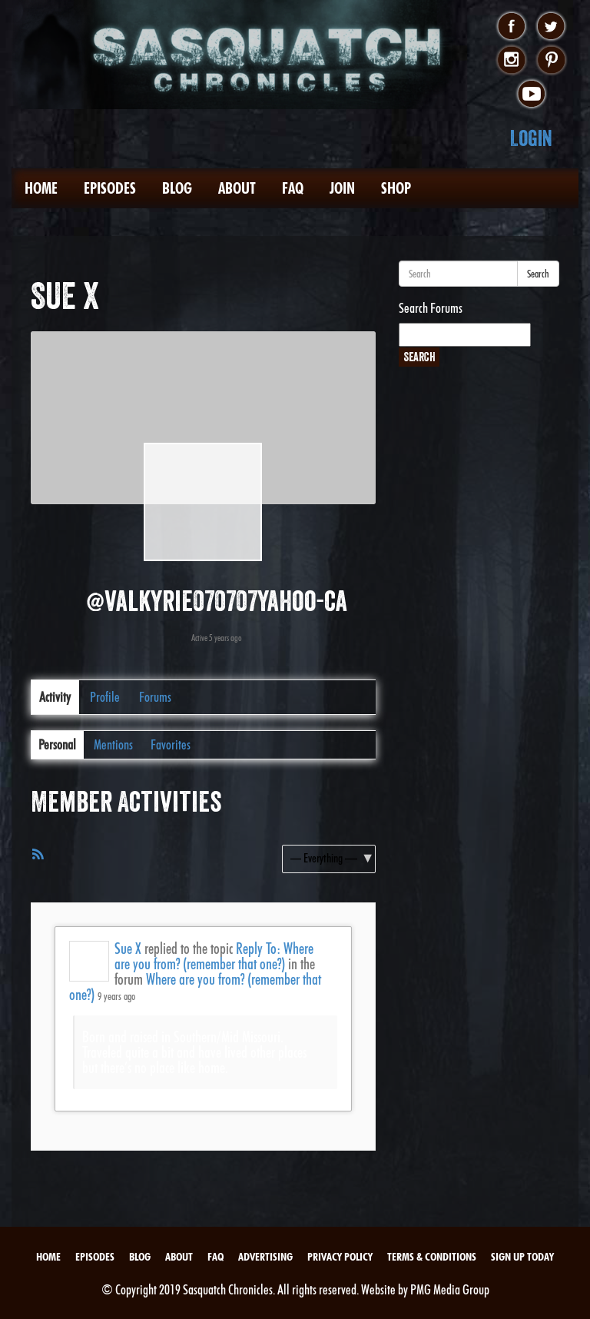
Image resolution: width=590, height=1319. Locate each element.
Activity (55, 697)
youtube (531, 94)
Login (531, 138)
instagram (511, 61)
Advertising (265, 1257)
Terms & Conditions (431, 1257)
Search (538, 273)
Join (342, 188)
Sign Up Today (522, 1257)
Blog (177, 188)
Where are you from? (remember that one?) (195, 987)
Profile (105, 697)
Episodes (110, 188)
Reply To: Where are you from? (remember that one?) (213, 956)
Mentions (113, 744)
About (237, 188)
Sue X (127, 948)
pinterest (551, 61)
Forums (155, 697)
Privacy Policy (340, 1257)
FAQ (292, 188)
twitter (551, 27)
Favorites (171, 744)
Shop (396, 188)
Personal (57, 744)
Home (41, 188)
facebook (511, 27)
